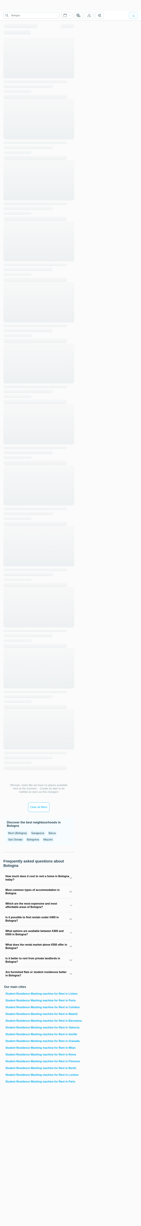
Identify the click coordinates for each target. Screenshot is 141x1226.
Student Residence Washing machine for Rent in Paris (39, 1081)
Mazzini (48, 839)
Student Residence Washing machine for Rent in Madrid (39, 1014)
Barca (52, 833)
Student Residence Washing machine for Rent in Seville (39, 1034)
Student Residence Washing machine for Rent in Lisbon (39, 993)
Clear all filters (38, 807)
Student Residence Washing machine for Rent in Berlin (39, 1068)
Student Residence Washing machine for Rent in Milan (39, 1047)
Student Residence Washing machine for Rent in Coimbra (39, 1007)
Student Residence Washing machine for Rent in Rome (39, 1054)
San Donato (15, 839)
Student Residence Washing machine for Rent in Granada (39, 1041)
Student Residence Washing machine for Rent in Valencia (39, 1027)
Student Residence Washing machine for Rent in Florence (39, 1061)
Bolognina (33, 839)
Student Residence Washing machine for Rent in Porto (39, 1000)
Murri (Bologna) (17, 833)
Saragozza (37, 833)
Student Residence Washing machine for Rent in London (39, 1074)
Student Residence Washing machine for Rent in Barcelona (39, 1020)
